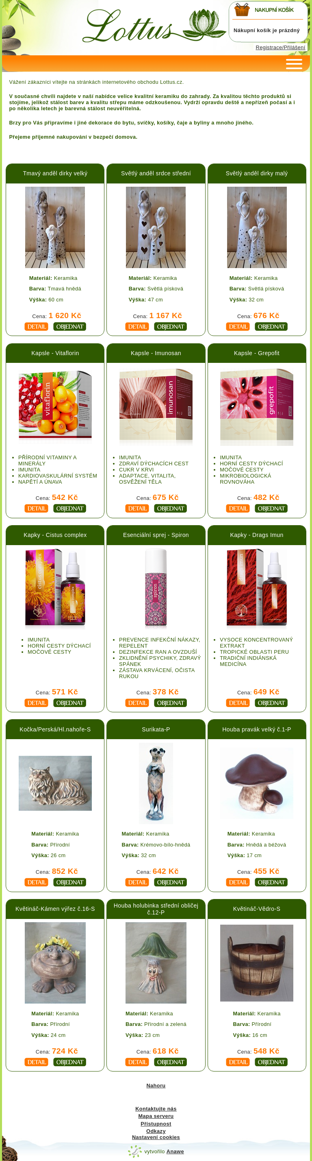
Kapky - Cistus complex (55, 535)
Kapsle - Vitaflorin (55, 353)
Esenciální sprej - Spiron (156, 535)
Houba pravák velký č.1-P (256, 729)
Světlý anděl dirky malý (257, 173)
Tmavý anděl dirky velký (55, 173)
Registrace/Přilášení (281, 47)
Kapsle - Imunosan (156, 353)
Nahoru (155, 1085)
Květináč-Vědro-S (256, 909)
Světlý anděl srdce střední (156, 173)
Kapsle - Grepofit (257, 353)
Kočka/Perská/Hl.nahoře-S (55, 729)
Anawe (175, 1151)
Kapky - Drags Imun (256, 535)
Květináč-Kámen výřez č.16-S (55, 909)
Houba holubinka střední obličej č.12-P (156, 909)
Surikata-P (156, 729)
